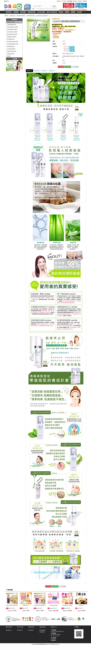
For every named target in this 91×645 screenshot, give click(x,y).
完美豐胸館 (16, 12)
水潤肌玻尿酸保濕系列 (11, 24)
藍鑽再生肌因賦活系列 (11, 51)
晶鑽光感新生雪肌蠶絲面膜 (39, 605)
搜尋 (54, 6)
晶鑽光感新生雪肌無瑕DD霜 (12, 605)
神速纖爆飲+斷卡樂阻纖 (67, 605)
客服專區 (85, 1)
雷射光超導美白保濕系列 (12, 29)
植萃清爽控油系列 (10, 46)
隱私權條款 (43, 630)
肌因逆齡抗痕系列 (10, 53)
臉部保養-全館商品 (21, 15)
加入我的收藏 (75, 66)
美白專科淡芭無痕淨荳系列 (12, 41)
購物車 (69, 1)
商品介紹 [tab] (29, 70)
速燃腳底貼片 (26, 605)
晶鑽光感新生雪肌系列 (11, 36)
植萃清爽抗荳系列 (31, 15)
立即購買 (61, 66)
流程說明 (31, 630)
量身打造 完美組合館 (52, 12)
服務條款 (42, 631)
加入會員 (64, 1)
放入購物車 (67, 66)
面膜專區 (67, 12)
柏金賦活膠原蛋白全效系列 (12, 27)
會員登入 (59, 1)
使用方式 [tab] (44, 70)
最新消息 (75, 1)
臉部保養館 (23, 12)
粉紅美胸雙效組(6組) (53, 605)
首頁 (7, 15)
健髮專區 (73, 12)
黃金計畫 (79, 12)
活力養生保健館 (41, 12)
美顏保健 (61, 12)
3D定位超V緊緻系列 (11, 48)
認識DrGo (9, 630)
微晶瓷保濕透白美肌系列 (12, 34)
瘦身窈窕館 (8, 12)
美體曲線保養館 (31, 12)
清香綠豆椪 (81, 605)
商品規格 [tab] (37, 70)
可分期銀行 (72, 47)
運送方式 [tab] (52, 70)
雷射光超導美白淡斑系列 (12, 31)
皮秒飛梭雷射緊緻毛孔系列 (12, 44)
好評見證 (80, 1)
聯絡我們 (53, 640)
